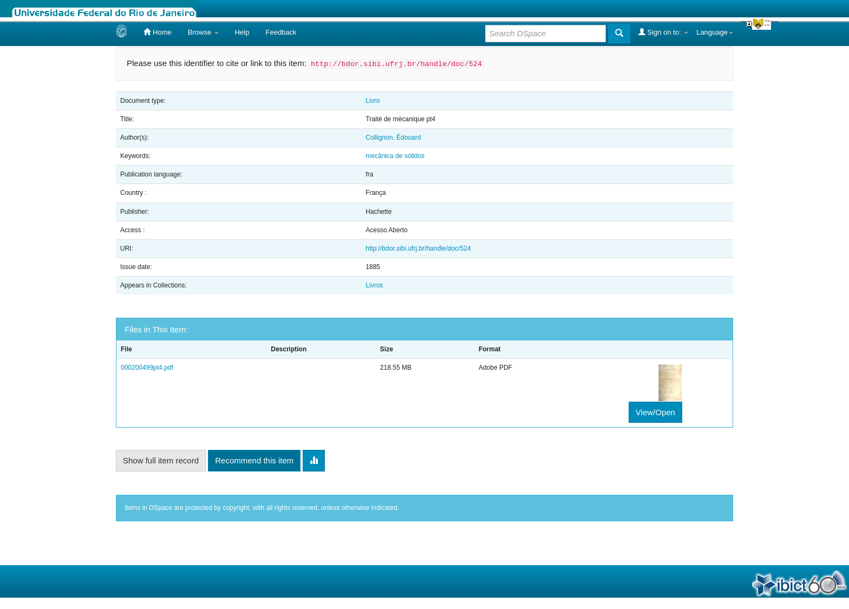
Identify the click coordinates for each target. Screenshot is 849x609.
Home (157, 32)
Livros (374, 285)
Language (714, 32)
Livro (372, 100)
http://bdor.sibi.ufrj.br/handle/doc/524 (418, 248)
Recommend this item (254, 460)
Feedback (280, 32)
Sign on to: (663, 32)
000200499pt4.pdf (147, 367)
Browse (203, 32)
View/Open (655, 412)
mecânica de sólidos (394, 156)
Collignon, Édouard (393, 137)
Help (242, 32)
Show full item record (161, 460)
